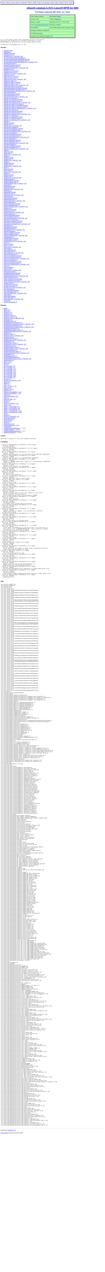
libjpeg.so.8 (7, 396)
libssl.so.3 (6, 403)
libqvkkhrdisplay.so (9, 238)
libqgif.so (6, 151)
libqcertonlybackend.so (10, 93)
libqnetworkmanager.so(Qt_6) (11, 206)
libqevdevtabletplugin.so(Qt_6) (12, 142)
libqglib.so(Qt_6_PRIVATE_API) (12, 161)
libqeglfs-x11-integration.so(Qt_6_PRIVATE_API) (17, 121)
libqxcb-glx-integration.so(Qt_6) (12, 264)
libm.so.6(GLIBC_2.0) (10, 400)
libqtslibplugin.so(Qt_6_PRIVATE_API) (14, 231)
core (63, 12)
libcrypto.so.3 (7, 380)
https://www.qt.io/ (38, 33)
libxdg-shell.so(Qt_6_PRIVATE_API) (13, 300)
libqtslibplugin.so (8, 226)
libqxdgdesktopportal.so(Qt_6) (12, 275)
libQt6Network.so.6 (9, 338)
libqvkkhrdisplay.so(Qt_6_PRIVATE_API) (15, 242)
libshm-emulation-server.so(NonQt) (13, 280)
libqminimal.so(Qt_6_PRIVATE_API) (14, 196)
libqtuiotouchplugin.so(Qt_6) (11, 235)
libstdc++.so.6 (7, 406)
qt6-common (7, 301)
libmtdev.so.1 (7, 402)
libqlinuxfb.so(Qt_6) (9, 189)
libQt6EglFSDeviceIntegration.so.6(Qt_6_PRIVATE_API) (19, 325)
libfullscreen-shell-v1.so (10, 82)
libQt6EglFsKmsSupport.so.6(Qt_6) (13, 331)
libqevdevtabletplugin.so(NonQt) (12, 141)
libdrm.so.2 (7, 384)
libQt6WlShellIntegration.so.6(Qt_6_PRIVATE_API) (17, 360)
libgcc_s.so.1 (7, 386)
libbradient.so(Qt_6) (9, 56)
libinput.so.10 (7, 391)
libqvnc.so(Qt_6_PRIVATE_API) (12, 248)
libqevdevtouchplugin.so (10, 145)
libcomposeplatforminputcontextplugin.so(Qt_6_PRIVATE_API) (20, 63)
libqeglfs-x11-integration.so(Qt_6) (13, 119)
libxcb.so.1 (6, 423)
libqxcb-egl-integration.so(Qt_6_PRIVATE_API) (16, 260)
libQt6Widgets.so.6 (9, 355)
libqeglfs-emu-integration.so (11, 99)
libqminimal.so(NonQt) (10, 193)
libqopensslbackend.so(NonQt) (12, 216)
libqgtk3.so (7, 163)
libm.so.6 (6, 399)
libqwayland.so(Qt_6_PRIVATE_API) (14, 254)
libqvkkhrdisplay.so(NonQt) (11, 239)
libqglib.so (6, 157)
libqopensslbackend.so (9, 215)
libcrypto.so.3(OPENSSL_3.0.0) (12, 381)
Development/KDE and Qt (42, 24)
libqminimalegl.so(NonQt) (11, 199)
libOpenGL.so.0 (8, 313)
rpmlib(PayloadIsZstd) (10, 433)
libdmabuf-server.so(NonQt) (11, 72)
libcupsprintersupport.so (10, 64)
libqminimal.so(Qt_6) (9, 195)
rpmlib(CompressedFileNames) (12, 429)
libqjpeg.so (7, 174)
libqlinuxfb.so (7, 186)
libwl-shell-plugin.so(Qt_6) (11, 293)
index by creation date (43, 2)
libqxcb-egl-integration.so (10, 255)
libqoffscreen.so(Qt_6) (10, 212)
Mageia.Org (57, 19)
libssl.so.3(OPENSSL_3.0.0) (11, 405)
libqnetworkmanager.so (10, 203)
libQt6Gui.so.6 (8, 334)
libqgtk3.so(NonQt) (9, 164)
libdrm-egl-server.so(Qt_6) (11, 79)
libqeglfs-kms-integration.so (11, 111)
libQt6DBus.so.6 (8, 321)
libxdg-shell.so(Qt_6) (9, 299)
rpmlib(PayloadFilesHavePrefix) (12, 432)
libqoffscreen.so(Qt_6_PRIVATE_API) (14, 213)
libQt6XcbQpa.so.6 (9, 361)
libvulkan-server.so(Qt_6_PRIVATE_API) (15, 288)
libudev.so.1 (7, 416)
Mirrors (62, 2)
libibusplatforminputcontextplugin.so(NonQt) (15, 89)
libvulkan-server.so (9, 284)
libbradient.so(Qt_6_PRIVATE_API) (13, 57)
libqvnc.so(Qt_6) (8, 247)
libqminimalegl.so (8, 197)
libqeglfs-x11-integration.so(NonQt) (13, 118)
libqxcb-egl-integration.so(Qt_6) (12, 258)
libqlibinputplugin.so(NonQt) (11, 182)
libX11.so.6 (7, 364)
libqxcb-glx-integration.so (10, 261)
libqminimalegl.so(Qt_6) (10, 200)
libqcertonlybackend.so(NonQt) (12, 95)
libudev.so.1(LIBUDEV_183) (11, 418)
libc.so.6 (6, 365)
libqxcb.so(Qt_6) (8, 270)
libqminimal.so (8, 192)
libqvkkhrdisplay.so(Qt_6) (10, 241)
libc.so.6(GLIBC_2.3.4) (10, 373)
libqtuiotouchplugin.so (9, 232)
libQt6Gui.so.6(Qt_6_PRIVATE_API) (13, 337)
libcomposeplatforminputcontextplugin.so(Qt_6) (16, 62)
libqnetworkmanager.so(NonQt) (12, 205)
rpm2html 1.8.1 (12, 1267)
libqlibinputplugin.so (9, 180)
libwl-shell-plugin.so (9, 290)
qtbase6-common (8, 51)
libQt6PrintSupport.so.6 (10, 347)
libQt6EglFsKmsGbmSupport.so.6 (13, 326)
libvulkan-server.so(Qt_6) (10, 287)
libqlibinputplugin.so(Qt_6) (11, 183)
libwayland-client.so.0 (9, 419)
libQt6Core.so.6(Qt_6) (10, 316)
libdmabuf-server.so (9, 70)
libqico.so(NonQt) (8, 170)
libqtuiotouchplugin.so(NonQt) (12, 234)
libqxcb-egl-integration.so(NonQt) (13, 257)
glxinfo (6, 309)
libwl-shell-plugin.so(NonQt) (11, 291)
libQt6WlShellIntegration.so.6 (11, 358)
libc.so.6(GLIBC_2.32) (10, 374)
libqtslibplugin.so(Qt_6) (10, 229)
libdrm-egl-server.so (9, 76)
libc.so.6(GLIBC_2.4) (9, 378)
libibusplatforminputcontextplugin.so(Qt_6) (15, 90)
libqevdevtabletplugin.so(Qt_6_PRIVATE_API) (16, 144)
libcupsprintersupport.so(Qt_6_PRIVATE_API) (16, 69)
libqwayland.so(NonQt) (10, 251)
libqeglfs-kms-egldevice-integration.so (14, 105)
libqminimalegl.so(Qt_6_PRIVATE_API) (14, 202)
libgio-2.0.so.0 (7, 389)
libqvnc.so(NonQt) (9, 245)
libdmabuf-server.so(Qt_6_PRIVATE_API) (15, 75)
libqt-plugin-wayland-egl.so (11, 221)
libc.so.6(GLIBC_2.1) (9, 368)
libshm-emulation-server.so (11, 278)
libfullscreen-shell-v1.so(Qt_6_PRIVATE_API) (16, 86)
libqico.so (6, 169)
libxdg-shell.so (8, 296)
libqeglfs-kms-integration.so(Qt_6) (13, 114)
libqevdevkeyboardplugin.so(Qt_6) (13, 131)
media (59, 12)
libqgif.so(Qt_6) (8, 154)
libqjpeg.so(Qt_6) (8, 177)
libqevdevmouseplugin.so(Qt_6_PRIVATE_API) (16, 138)
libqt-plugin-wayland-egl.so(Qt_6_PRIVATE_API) (17, 225)
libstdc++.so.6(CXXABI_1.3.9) (12, 409)
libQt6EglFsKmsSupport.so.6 (11, 329)
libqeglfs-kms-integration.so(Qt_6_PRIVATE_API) (17, 115)
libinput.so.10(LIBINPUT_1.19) (12, 394)
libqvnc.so (6, 244)
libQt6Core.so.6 (8, 315)
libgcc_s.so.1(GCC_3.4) (10, 387)
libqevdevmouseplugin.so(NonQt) (12, 135)
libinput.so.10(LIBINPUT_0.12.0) (13, 393)
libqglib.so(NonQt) (9, 158)
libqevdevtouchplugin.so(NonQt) (12, 147)
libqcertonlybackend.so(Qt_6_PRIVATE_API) (16, 98)
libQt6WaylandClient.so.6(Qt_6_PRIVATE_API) (16, 354)
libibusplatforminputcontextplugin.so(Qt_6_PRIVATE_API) (19, 92)
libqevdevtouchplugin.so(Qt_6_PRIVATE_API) (16, 150)
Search (71, 2)
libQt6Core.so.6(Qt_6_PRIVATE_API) (14, 319)
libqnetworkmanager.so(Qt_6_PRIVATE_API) (16, 208)
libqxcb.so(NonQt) (9, 268)
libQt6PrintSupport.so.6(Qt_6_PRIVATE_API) (16, 350)
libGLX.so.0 (7, 312)
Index (3, 2)
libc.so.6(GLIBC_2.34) (10, 376)
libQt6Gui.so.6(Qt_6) (9, 335)
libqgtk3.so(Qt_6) (8, 166)
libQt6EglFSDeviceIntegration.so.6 (13, 324)
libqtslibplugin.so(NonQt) (10, 228)
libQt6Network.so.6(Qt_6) (11, 339)
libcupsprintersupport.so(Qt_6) (12, 67)
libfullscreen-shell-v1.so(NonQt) (12, 83)
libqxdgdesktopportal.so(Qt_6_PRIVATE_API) (16, 277)
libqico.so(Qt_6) (8, 171)
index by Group (10, 2)
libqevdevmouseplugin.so (10, 134)
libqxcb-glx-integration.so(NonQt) (13, 262)
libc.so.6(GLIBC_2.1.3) (10, 370)
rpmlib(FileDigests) (9, 431)
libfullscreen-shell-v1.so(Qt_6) (12, 85)
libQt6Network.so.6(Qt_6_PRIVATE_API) (15, 341)
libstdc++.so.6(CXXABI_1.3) (11, 407)
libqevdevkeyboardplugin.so (11, 128)
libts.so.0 (6, 415)
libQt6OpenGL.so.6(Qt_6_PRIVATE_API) (15, 345)
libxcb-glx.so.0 (8, 422)
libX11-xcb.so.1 (8, 363)
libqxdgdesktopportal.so (10, 273)
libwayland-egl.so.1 (9, 420)
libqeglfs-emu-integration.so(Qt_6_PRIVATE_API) (17, 103)
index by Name (55, 2)
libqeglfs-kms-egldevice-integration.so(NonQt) (16, 106)
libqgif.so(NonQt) (8, 153)
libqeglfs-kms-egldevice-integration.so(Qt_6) (15, 108)
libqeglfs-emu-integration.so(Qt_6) (13, 102)
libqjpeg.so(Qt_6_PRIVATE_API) (12, 179)
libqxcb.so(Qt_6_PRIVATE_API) (12, 271)
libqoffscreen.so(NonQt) (10, 210)
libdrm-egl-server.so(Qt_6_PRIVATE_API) (15, 80)
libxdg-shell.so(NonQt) (10, 297)
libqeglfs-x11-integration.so (11, 116)
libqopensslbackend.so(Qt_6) (11, 218)
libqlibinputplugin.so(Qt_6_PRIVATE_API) (15, 184)
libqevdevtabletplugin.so (10, 140)
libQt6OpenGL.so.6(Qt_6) (11, 344)
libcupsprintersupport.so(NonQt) (12, 66)
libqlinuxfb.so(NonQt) (9, 187)
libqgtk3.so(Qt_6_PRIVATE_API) (13, 167)
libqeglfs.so (7, 122)
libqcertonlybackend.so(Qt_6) (11, 96)
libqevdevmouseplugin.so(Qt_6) (12, 137)
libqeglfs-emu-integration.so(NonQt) (13, 101)
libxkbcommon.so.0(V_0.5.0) (11, 426)
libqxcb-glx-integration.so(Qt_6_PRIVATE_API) (16, 265)
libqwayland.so (8, 249)
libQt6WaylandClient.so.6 (10, 351)
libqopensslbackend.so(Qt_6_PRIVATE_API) (15, 219)
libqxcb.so (6, 267)
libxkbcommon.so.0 (9, 425)
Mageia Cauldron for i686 (47, 12)
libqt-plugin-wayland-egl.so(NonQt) (13, 222)
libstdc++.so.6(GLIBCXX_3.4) (12, 410)
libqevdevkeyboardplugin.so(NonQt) (13, 129)
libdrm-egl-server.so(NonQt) (11, 77)
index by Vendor (32, 2)
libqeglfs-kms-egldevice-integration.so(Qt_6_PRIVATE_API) (20, 109)
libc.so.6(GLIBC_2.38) (10, 377)
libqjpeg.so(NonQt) (9, 176)
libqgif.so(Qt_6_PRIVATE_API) (12, 156)
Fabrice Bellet (4, 1270)
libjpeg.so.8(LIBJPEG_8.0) (11, 397)
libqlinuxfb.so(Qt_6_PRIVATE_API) (13, 190)
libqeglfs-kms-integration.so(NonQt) (13, 112)
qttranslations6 (7, 428)
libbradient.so (7, 53)
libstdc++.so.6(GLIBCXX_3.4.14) (13, 412)
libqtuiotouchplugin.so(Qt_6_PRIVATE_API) (15, 236)
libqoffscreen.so (8, 209)
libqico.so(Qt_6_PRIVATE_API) (12, 173)
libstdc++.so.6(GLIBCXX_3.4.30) (13, 413)
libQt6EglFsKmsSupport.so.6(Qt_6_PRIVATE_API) (17, 332)
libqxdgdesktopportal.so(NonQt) (12, 274)
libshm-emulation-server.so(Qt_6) (12, 281)
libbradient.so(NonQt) (9, 54)
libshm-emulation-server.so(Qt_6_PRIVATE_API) (17, 283)
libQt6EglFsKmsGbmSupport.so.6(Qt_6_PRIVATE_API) (19, 328)
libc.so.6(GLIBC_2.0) (9, 367)
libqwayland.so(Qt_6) (9, 252)
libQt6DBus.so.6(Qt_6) (10, 322)
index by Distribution (21, 2)
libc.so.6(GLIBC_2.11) (10, 371)
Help (66, 2)
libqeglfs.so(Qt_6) (8, 125)
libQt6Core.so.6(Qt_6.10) (10, 318)
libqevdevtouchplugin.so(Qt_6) (12, 148)
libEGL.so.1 (7, 311)
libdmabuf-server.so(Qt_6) (11, 73)
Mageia (59, 16)
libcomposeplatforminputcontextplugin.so (14, 59)
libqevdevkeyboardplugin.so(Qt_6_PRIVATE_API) (17, 132)
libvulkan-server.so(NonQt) (11, 286)
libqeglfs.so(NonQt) (9, 124)
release (68, 12)
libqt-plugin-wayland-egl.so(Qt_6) (13, 223)
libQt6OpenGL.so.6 (9, 342)
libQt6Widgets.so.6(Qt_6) (10, 357)
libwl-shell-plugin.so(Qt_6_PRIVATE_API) (15, 294)
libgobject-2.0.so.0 (9, 390)
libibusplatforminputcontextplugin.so (13, 88)
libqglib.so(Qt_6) (8, 160)
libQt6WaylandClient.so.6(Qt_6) (12, 352)
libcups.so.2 (7, 383)
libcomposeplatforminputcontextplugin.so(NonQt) (17, 60)
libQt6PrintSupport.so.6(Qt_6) (12, 348)
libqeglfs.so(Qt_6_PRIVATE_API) (13, 127)
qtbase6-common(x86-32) (10, 303)
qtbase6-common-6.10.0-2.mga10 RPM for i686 (52, 7)
